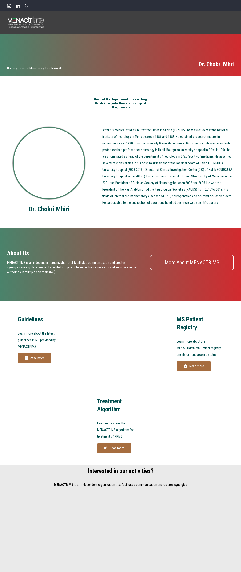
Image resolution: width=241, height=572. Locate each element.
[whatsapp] (26, 6)
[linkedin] (18, 6)
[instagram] (9, 6)
